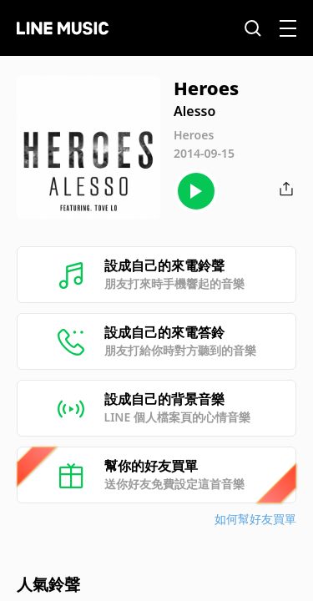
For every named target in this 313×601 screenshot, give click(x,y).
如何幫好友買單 (255, 519)
